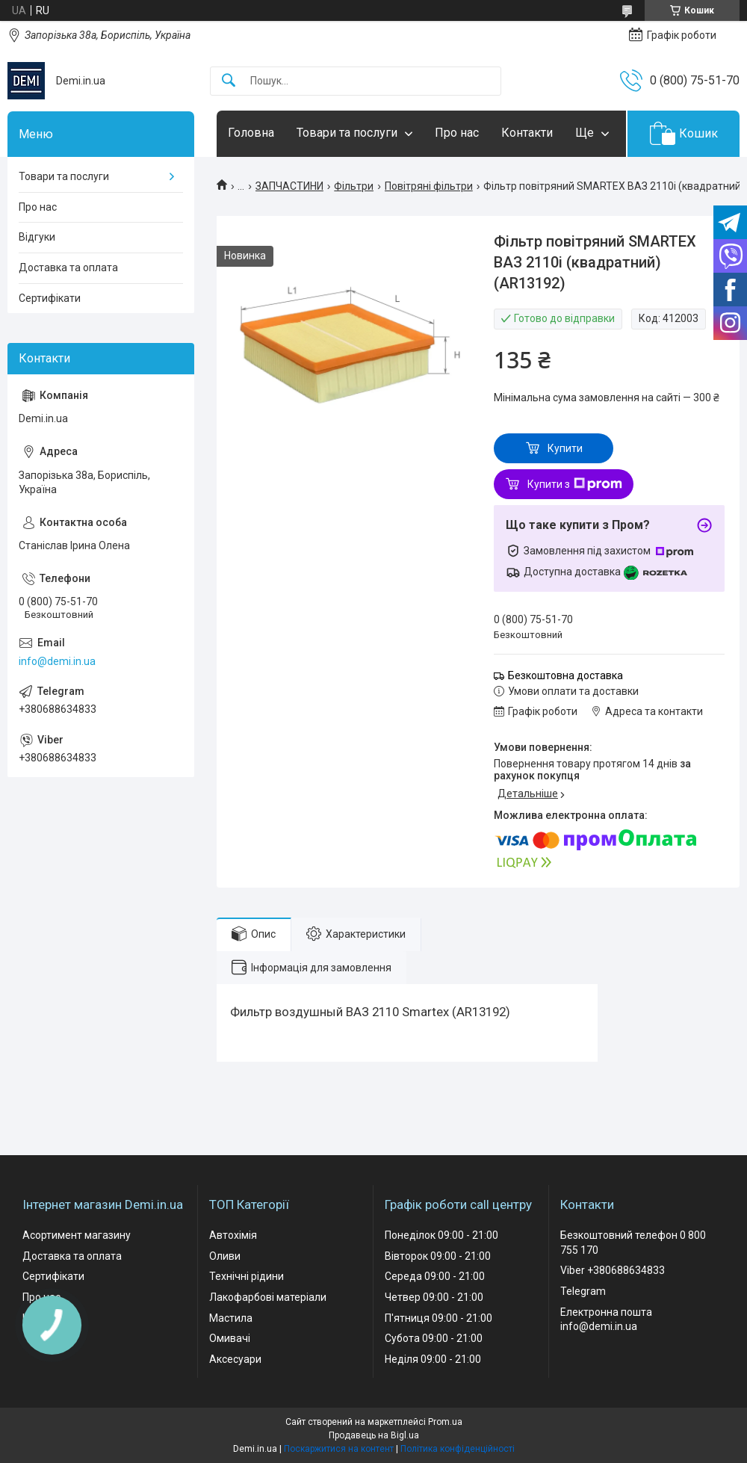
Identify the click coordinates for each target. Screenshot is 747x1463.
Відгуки (37, 237)
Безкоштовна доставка (565, 675)
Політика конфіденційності (457, 1449)
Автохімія (233, 1235)
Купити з (574, 484)
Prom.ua (445, 1422)
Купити (565, 448)
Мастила (230, 1318)
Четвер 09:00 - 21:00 (434, 1297)
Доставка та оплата (68, 267)
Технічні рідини (246, 1276)
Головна (251, 133)
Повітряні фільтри (429, 186)
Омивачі (229, 1338)
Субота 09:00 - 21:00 (434, 1338)
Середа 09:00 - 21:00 (435, 1276)
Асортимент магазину (76, 1235)
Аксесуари (235, 1359)
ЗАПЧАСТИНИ (289, 186)
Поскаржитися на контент (339, 1449)
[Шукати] (228, 81)
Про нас (457, 133)
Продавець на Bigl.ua (374, 1435)
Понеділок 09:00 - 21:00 (441, 1235)
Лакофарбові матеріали (267, 1297)
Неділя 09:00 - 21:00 (433, 1359)
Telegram (583, 1291)
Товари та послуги (347, 133)
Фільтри (354, 186)
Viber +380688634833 (612, 1270)
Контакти (527, 133)
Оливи (225, 1256)
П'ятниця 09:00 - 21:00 (438, 1318)
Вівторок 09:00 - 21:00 (438, 1256)
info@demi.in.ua (57, 661)
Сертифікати (50, 298)
